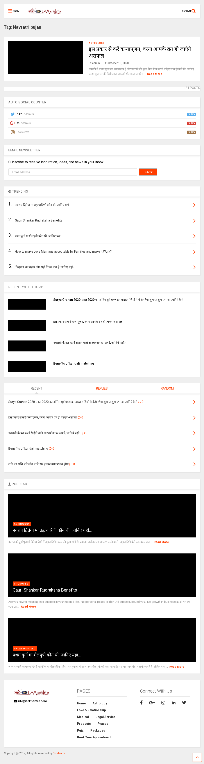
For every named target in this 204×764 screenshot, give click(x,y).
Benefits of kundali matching (73, 363)
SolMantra (59, 753)
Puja (80, 730)
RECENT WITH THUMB (25, 287)
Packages (97, 730)
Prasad (103, 723)
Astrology (96, 43)
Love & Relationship (91, 710)
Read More (154, 74)
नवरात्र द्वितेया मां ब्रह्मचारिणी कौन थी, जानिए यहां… (52, 530)
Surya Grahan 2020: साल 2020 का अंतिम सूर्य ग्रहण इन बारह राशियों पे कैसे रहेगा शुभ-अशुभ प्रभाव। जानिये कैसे (118, 299)
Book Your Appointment (94, 737)
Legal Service (105, 717)
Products (21, 584)
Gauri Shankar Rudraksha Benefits (45, 590)
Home (81, 703)
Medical (83, 717)
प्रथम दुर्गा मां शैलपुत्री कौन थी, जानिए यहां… (47, 655)
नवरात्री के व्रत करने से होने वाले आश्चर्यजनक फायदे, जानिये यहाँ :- (90, 342)
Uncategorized (25, 648)
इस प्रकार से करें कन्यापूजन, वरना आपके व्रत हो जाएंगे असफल (87, 321)
